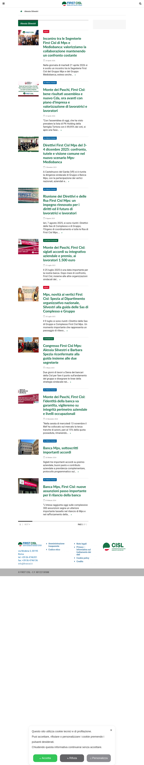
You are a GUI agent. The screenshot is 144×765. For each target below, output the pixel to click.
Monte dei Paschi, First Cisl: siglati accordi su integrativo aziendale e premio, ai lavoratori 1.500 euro (64, 252)
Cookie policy (82, 556)
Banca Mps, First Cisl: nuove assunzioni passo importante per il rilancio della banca (64, 489)
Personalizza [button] (99, 758)
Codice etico (54, 547)
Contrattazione (50, 240)
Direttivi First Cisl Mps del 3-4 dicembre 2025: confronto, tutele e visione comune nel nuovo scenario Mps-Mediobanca (65, 153)
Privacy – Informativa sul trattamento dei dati (83, 549)
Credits (79, 559)
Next (27, 522)
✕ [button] (111, 730)
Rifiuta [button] (72, 758)
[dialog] (72, 745)
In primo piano (50, 82)
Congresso (48, 337)
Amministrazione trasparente (56, 542)
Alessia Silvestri (28, 23)
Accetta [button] (45, 758)
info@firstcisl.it (25, 561)
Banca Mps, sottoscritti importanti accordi (60, 448)
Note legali (81, 542)
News (46, 31)
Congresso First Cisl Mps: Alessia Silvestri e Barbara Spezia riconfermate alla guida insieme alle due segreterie (62, 352)
